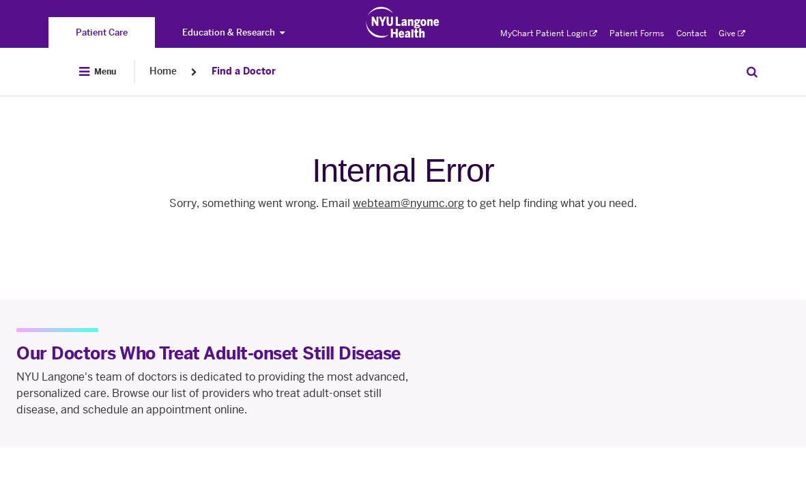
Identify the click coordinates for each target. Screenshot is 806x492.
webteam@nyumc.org (408, 203)
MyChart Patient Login (548, 33)
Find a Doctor (244, 71)
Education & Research (233, 32)
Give (732, 33)
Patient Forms (636, 33)
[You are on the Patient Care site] (102, 32)
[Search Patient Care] (752, 72)
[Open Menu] (97, 71)
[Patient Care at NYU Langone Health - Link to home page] (403, 22)
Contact (691, 33)
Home (163, 71)
